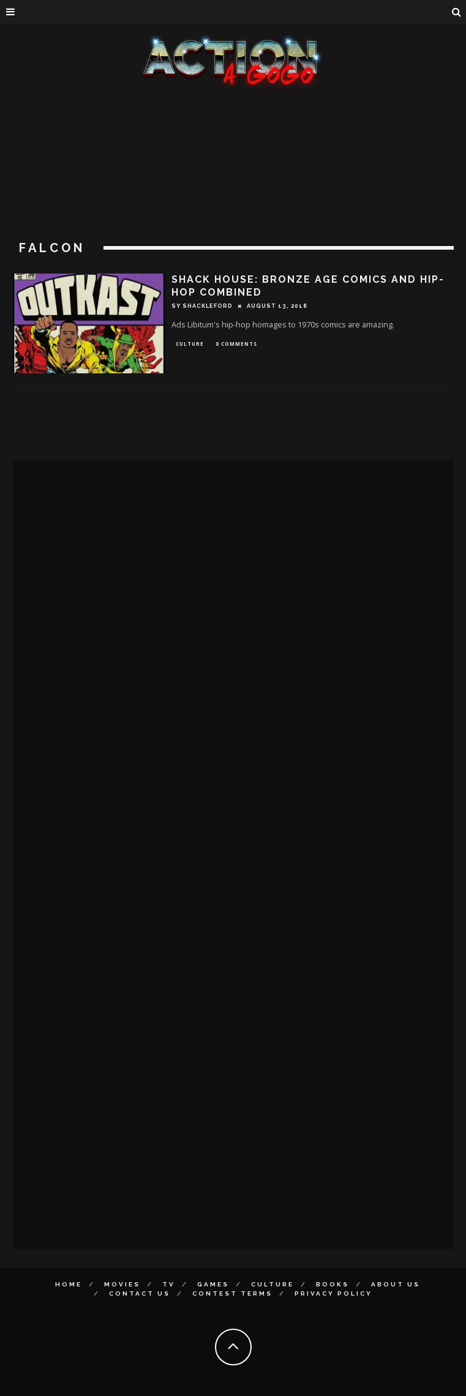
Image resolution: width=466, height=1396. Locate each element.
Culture (190, 343)
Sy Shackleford (202, 306)
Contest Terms (232, 1293)
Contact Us (139, 1293)
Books (332, 1284)
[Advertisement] (233, 183)
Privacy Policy (333, 1293)
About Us (395, 1284)
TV (168, 1284)
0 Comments (236, 343)
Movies (122, 1284)
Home (68, 1284)
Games (213, 1284)
